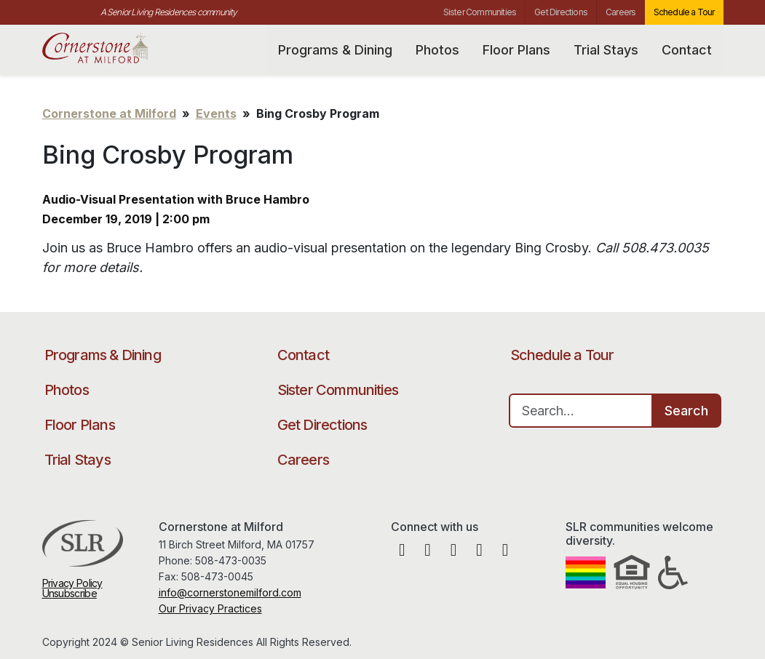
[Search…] (581, 411)
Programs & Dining (335, 49)
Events (216, 113)
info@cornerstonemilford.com (230, 592)
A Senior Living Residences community (168, 12)
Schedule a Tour (684, 12)
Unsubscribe (69, 593)
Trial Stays (606, 49)
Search (686, 410)
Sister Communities (480, 12)
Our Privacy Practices (210, 608)
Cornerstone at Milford (112, 48)
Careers (620, 12)
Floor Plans (516, 49)
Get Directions (560, 12)
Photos (437, 49)
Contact (687, 49)
